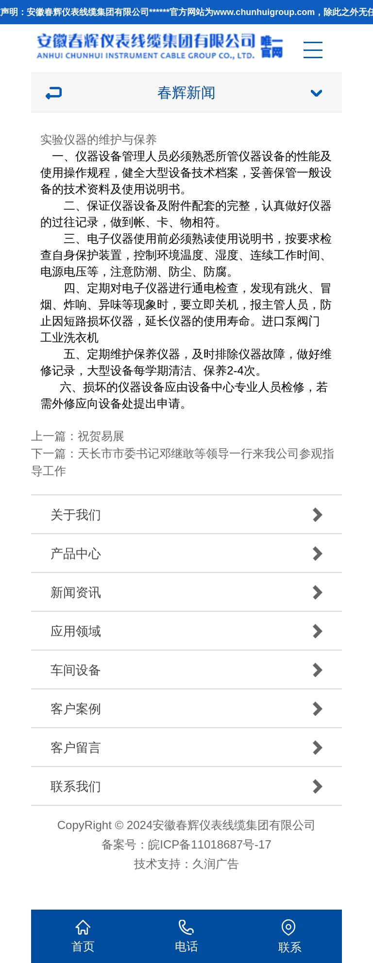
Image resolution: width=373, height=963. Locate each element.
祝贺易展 (101, 435)
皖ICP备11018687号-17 (209, 844)
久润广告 (215, 863)
